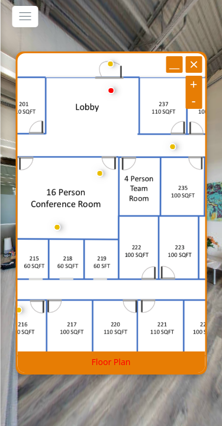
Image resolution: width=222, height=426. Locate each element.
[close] (193, 64)
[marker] (110, 90)
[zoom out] (193, 100)
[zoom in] (193, 84)
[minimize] (174, 64)
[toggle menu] (25, 16)
